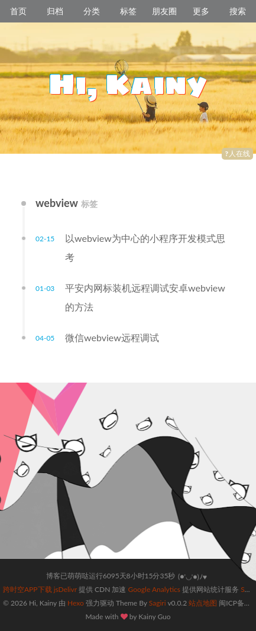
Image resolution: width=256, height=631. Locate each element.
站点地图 (203, 602)
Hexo (75, 602)
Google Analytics (154, 589)
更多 (201, 11)
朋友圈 (164, 11)
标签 (128, 11)
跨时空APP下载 (27, 589)
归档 (55, 11)
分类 (91, 11)
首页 (18, 11)
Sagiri (157, 602)
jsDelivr (65, 589)
